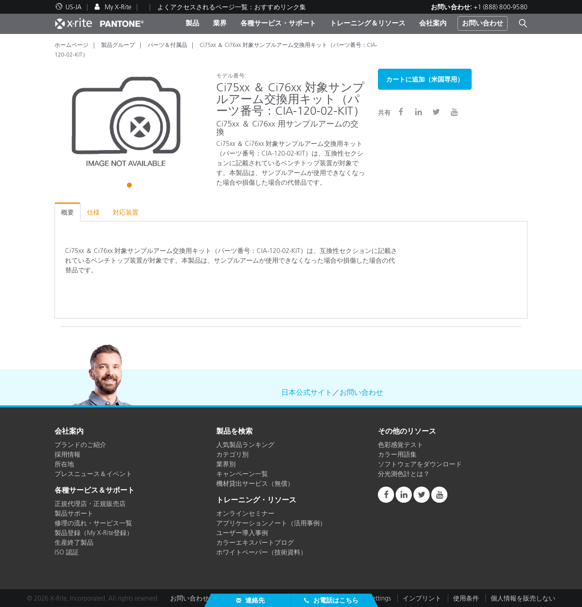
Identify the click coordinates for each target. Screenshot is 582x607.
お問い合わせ (482, 23)
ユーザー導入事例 (242, 533)
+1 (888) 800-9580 (500, 7)
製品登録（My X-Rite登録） (94, 533)
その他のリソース (407, 432)
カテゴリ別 (232, 454)
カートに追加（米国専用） (425, 79)
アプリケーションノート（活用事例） (271, 523)
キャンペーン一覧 (242, 474)
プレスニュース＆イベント (93, 474)
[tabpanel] (129, 122)
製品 (192, 23)
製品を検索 (234, 432)
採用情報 (67, 454)
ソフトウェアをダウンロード (420, 464)
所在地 (64, 464)
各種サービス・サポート (278, 23)
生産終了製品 (74, 542)
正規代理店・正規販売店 (90, 504)
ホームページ (72, 44)
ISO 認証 (67, 552)
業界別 (226, 464)
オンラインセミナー (245, 513)
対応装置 (126, 212)
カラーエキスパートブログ (255, 542)
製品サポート (74, 513)
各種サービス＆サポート (95, 491)
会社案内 (433, 23)
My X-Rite (117, 7)
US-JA (73, 7)
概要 (67, 212)
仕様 (93, 212)
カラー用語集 (397, 454)
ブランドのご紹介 (80, 444)
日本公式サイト (306, 392)
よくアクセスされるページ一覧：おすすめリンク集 (231, 7)
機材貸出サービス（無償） (255, 483)
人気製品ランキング (245, 444)
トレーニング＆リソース (367, 23)
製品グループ (118, 44)
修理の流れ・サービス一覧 (93, 523)
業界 (220, 23)
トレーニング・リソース (256, 500)
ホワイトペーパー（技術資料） (261, 552)
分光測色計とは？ (404, 474)
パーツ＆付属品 (167, 44)
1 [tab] (130, 186)
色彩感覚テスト (400, 444)
